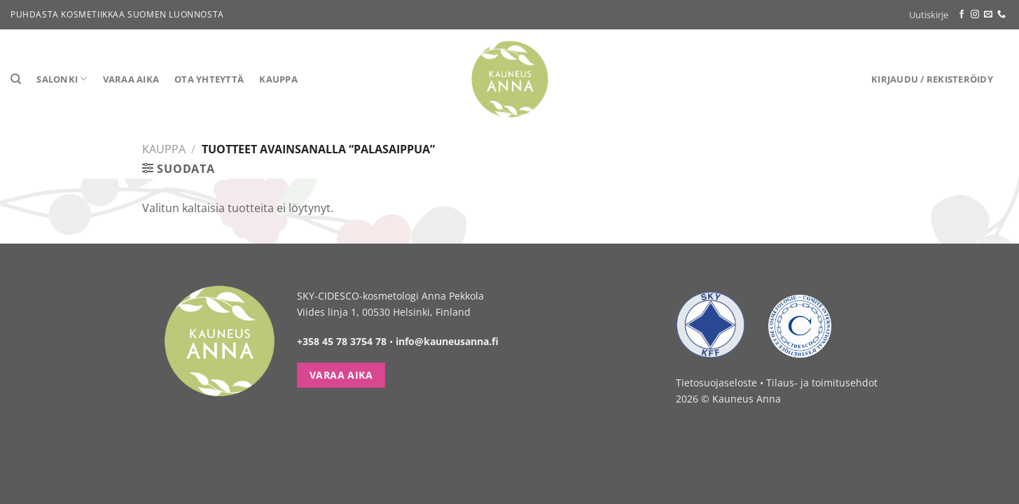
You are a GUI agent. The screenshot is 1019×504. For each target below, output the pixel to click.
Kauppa (278, 79)
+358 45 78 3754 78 (342, 341)
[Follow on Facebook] (961, 15)
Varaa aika (131, 79)
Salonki (61, 78)
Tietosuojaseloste (716, 382)
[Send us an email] (988, 15)
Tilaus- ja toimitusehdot (822, 382)
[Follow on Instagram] (975, 15)
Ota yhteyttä (209, 79)
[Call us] (1001, 15)
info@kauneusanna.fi (447, 341)
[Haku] (16, 79)
